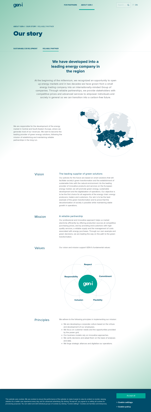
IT (133, 5)
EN (136, 5)
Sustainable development (25, 49)
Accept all (131, 395)
